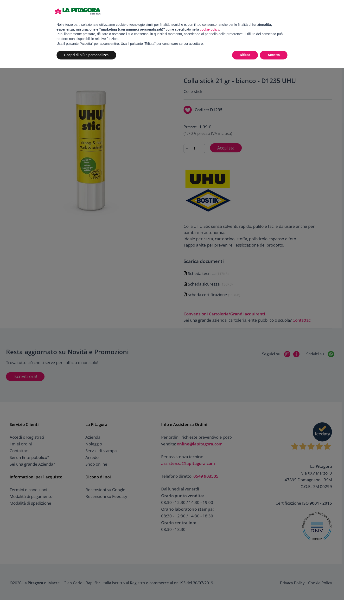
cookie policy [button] (209, 29)
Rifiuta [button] (245, 55)
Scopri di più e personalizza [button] (86, 55)
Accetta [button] (274, 55)
